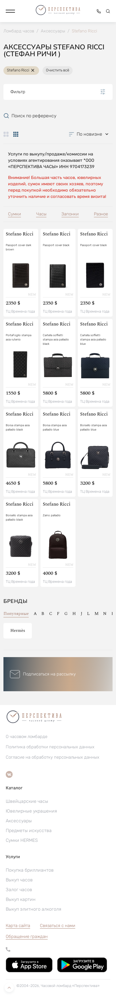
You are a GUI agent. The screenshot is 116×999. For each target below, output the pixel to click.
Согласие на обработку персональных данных (52, 757)
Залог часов (19, 889)
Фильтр (58, 92)
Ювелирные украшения (31, 811)
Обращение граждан (27, 936)
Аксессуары (19, 820)
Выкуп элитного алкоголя (33, 909)
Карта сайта (18, 925)
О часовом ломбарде (26, 736)
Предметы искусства (29, 830)
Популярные (16, 613)
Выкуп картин (21, 899)
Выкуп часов (19, 880)
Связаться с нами (57, 925)
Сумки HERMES (22, 840)
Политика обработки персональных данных (50, 746)
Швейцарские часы (27, 801)
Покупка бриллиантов (30, 870)
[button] (10, 11)
